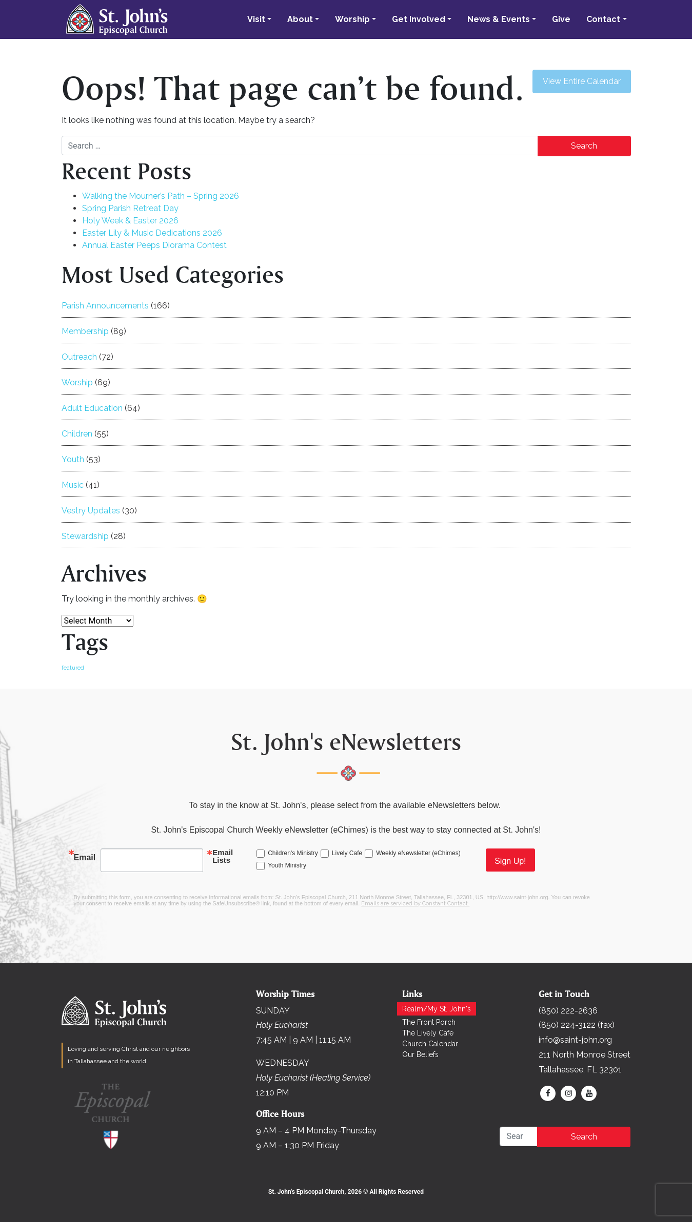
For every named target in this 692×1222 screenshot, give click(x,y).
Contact (603, 19)
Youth (73, 459)
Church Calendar (430, 1044)
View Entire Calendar (582, 81)
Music (73, 485)
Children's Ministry (293, 853)
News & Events (498, 19)
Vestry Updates (91, 510)
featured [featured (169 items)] (73, 668)
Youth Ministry (287, 865)
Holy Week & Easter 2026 (130, 220)
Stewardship (85, 536)
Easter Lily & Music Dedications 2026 (152, 233)
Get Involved (418, 19)
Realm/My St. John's (436, 1009)
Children (77, 434)
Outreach (79, 357)
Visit (256, 19)
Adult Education (92, 408)
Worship (352, 19)
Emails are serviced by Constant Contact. (415, 903)
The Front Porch (429, 1022)
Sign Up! (510, 861)
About (300, 19)
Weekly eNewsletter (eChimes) (418, 853)
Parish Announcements (105, 305)
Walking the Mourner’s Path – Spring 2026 (160, 196)
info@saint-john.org (575, 1040)
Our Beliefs (420, 1054)
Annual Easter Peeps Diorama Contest (154, 245)
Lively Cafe (347, 853)
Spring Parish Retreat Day (130, 208)
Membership (85, 331)
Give (561, 19)
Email (85, 857)
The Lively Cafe (427, 1033)
